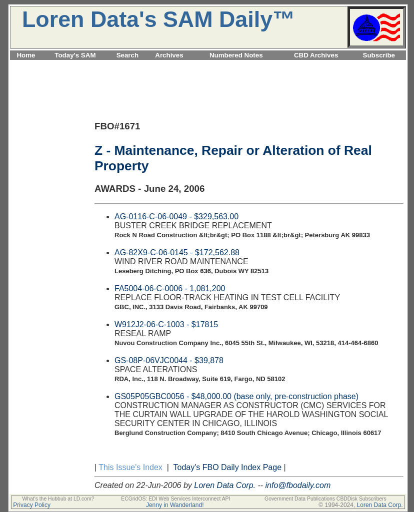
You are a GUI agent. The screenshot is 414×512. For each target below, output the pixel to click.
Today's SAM (75, 55)
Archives (169, 55)
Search (127, 55)
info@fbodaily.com (298, 485)
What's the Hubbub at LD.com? (58, 499)
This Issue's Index (130, 467)
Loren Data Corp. (225, 485)
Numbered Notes (236, 55)
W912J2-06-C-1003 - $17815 (166, 324)
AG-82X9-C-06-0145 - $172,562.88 (177, 252)
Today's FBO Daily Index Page (228, 467)
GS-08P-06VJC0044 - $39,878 (169, 360)
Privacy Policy (31, 505)
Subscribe (379, 55)
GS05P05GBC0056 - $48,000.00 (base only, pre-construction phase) (236, 396)
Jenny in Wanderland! (175, 505)
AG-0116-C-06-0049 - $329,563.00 (176, 216)
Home (25, 55)
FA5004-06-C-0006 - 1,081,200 (169, 288)
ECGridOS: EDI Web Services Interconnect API (175, 499)
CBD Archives (316, 55)
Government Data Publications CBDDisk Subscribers (325, 499)
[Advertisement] (208, 65)
